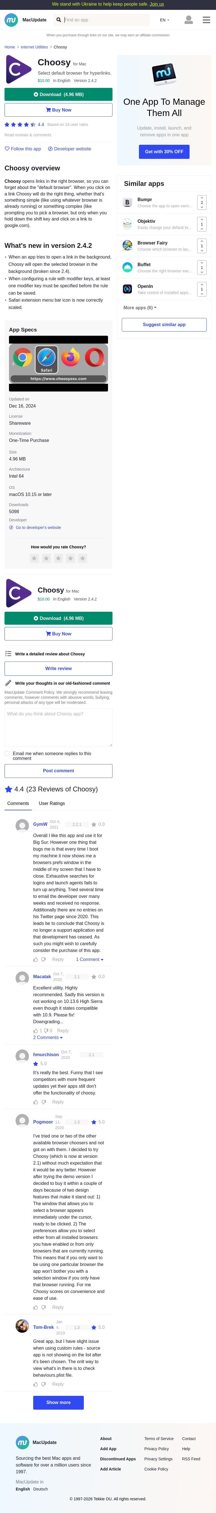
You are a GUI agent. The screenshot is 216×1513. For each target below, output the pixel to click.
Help (186, 1448)
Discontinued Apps (118, 1458)
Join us (157, 4)
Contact (188, 1438)
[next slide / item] (104, 363)
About (105, 1438)
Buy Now (58, 110)
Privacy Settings (158, 1458)
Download (58, 94)
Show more (58, 1402)
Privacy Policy (156, 1448)
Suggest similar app (164, 325)
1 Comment (90, 959)
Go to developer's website (35, 527)
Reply (58, 959)
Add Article (110, 1469)
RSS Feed (191, 1458)
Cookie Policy (156, 1469)
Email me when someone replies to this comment (52, 756)
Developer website (69, 149)
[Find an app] (58, 19)
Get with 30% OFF (164, 152)
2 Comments (48, 1037)
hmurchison (46, 1055)
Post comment (58, 771)
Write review (58, 668)
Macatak (42, 977)
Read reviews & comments (27, 135)
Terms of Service (159, 1438)
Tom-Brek (43, 1327)
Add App (108, 1448)
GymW (40, 824)
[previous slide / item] (13, 363)
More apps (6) (138, 308)
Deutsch (40, 1489)
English (23, 1489)
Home (9, 47)
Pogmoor (43, 1122)
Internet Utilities (34, 47)
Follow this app (22, 149)
